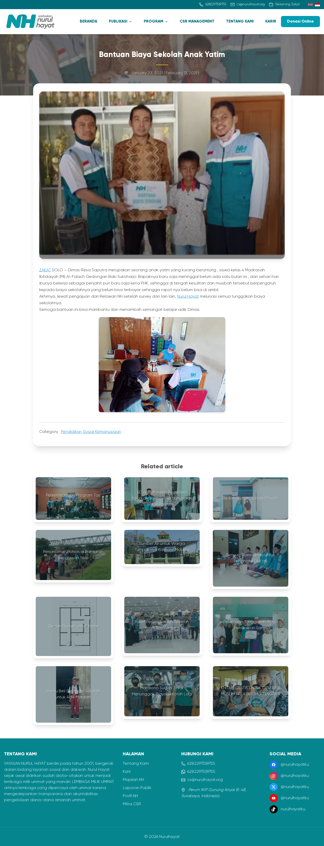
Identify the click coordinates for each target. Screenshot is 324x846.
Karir (127, 772)
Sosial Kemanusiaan (102, 432)
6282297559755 (198, 764)
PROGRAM (153, 21)
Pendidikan (71, 432)
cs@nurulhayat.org (202, 780)
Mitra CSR (132, 804)
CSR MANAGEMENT (197, 21)
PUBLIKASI (118, 21)
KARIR (270, 21)
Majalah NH (133, 780)
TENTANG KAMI (240, 21)
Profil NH (130, 796)
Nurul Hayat (188, 297)
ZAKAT (45, 270)
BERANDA (88, 21)
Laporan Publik (137, 788)
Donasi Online (300, 22)
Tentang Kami (136, 764)
